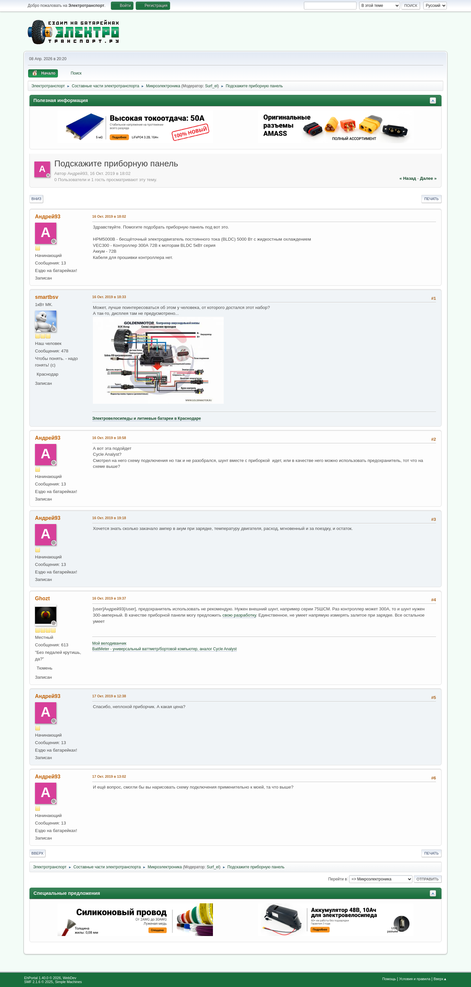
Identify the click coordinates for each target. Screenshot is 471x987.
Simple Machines (68, 982)
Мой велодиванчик (109, 643)
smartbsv (46, 297)
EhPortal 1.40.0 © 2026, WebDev (50, 978)
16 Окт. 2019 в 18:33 (109, 297)
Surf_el (211, 86)
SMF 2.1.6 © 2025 (38, 982)
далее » (428, 178)
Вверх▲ (440, 979)
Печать (431, 199)
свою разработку (239, 615)
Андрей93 (48, 216)
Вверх (37, 853)
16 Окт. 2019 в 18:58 (109, 438)
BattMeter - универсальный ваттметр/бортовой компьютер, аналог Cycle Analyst (164, 649)
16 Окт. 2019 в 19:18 (109, 518)
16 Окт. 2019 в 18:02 (109, 216)
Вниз (36, 199)
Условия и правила (414, 979)
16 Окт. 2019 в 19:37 (109, 598)
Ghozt (42, 598)
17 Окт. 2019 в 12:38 (109, 696)
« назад (407, 178)
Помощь (389, 979)
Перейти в (337, 878)
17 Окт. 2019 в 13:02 (109, 776)
